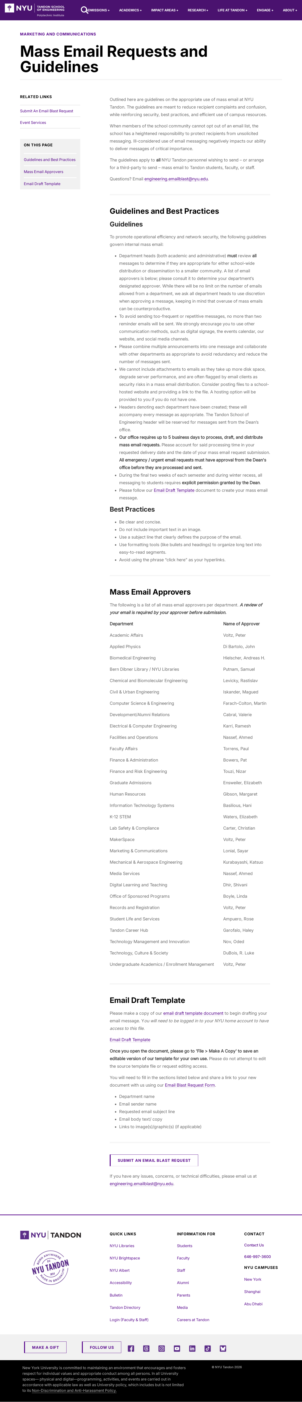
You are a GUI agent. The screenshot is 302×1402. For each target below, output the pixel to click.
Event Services (33, 122)
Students (184, 1245)
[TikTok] (207, 1348)
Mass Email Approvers (43, 171)
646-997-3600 (257, 1256)
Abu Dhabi (253, 1304)
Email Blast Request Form (190, 1085)
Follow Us (102, 1347)
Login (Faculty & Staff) (129, 1319)
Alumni (183, 1282)
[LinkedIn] (192, 1348)
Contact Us (254, 1245)
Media (182, 1307)
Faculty (183, 1258)
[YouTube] (177, 1348)
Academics (130, 10)
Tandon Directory (125, 1307)
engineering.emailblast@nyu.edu (176, 178)
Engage (265, 10)
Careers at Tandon (193, 1319)
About (290, 10)
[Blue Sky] (223, 1348)
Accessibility (121, 1282)
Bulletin (116, 1295)
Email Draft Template (42, 183)
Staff (181, 1270)
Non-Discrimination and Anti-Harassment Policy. (74, 1390)
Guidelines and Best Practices (50, 159)
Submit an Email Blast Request (154, 1160)
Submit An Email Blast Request (46, 111)
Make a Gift (45, 1347)
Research (198, 10)
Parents (183, 1295)
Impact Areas (164, 10)
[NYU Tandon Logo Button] (61, 1235)
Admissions (98, 10)
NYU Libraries (122, 1245)
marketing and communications (58, 34)
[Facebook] (131, 1348)
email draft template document (193, 1013)
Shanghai (252, 1291)
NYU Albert (120, 1270)
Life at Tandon (232, 10)
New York (252, 1279)
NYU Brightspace (125, 1258)
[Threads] (146, 1348)
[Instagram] (161, 1348)
